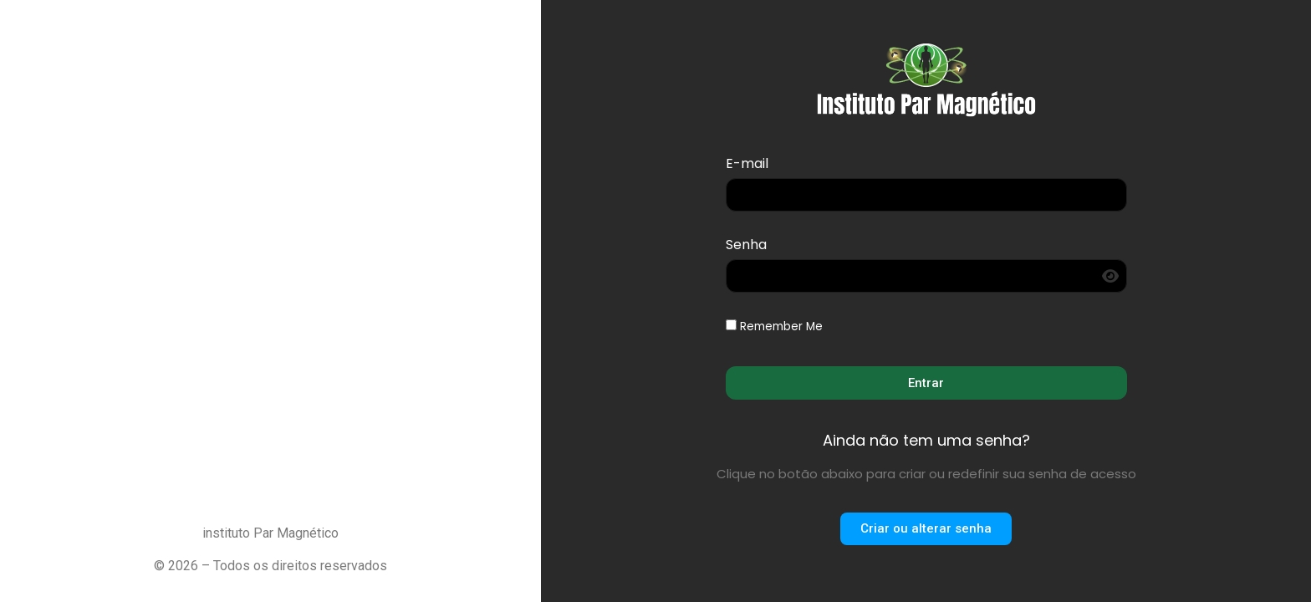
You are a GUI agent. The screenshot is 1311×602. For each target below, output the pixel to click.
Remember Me (774, 326)
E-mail (747, 165)
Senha (746, 246)
